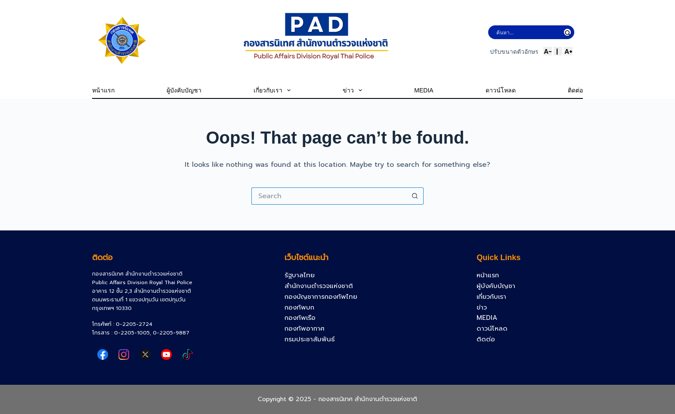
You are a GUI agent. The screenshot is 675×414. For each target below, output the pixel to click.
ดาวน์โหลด (501, 90)
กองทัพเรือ (300, 317)
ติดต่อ (575, 90)
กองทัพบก (299, 307)
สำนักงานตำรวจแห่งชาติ (319, 286)
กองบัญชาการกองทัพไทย (321, 296)
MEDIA (423, 90)
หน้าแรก (103, 90)
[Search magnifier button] (567, 32)
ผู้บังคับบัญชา (184, 90)
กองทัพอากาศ (305, 328)
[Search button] (415, 196)
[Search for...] (328, 196)
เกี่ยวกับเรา (272, 90)
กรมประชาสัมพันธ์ (310, 339)
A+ (568, 51)
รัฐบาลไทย (300, 275)
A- (548, 51)
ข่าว (352, 90)
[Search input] (528, 32)
